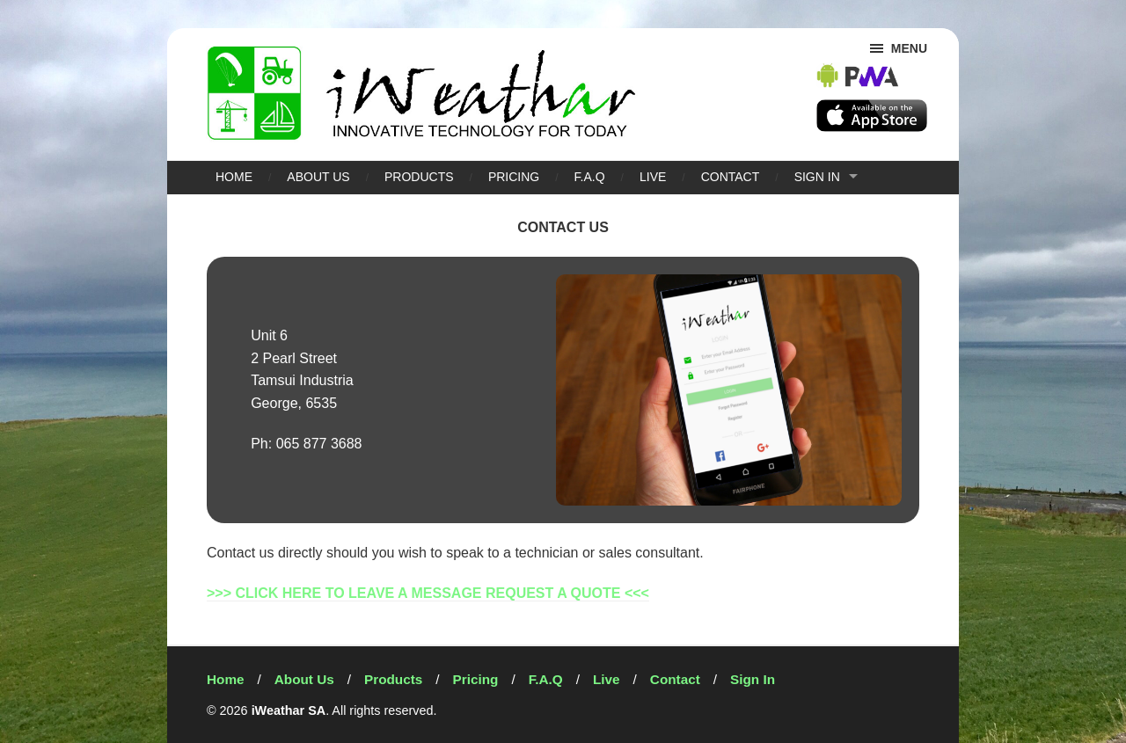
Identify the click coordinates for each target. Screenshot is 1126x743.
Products (419, 177)
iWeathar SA (289, 710)
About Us (318, 177)
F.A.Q (589, 177)
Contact (730, 177)
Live (653, 177)
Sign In (817, 177)
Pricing (513, 177)
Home (234, 177)
